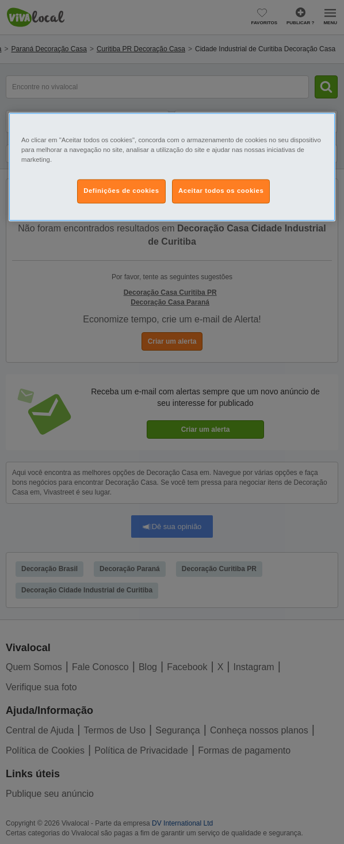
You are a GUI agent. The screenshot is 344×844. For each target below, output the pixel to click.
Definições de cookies (121, 190)
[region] (172, 166)
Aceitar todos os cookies (220, 190)
